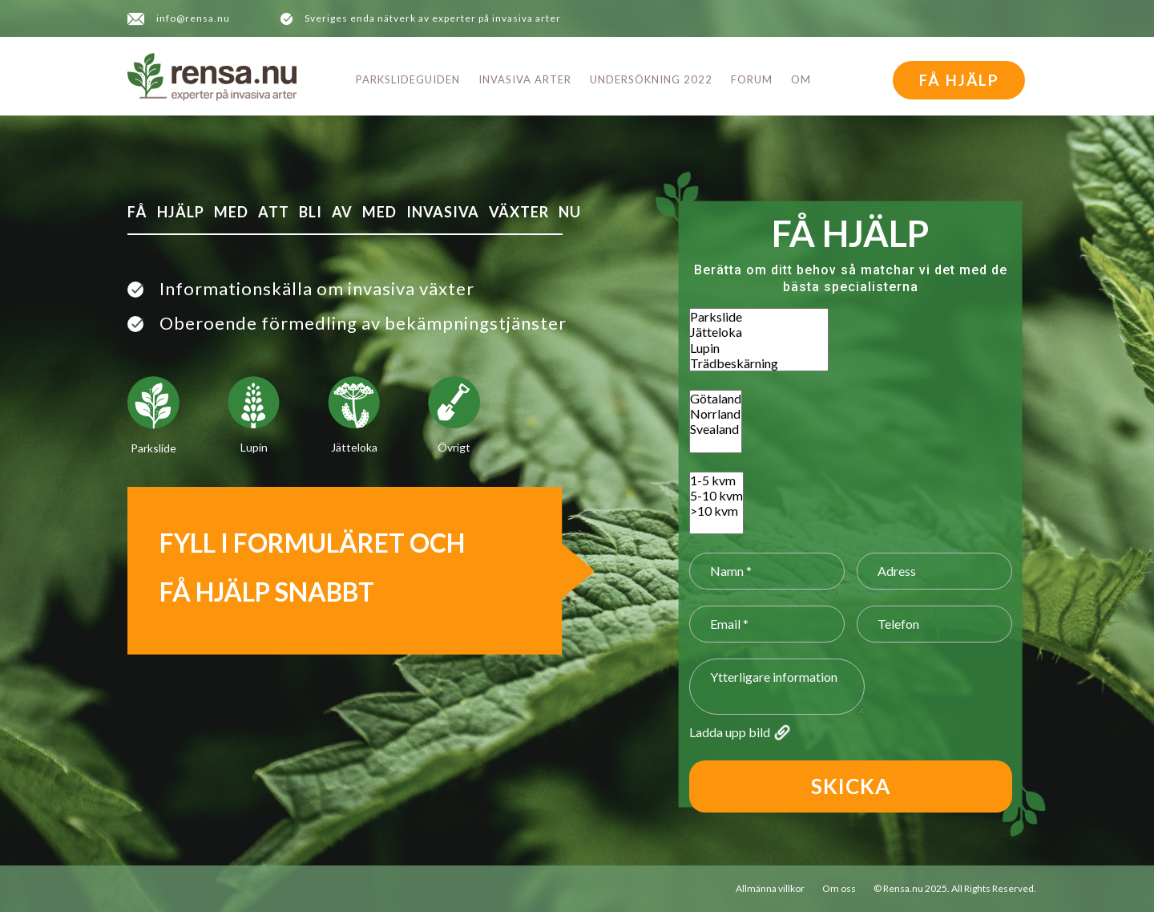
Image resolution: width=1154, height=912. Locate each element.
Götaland (715, 398)
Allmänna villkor (770, 888)
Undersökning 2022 (651, 79)
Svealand (715, 428)
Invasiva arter (524, 79)
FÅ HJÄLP (959, 80)
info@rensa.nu (193, 18)
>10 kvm (716, 510)
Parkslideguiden (408, 79)
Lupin (759, 347)
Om (801, 79)
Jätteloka (759, 331)
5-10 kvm (716, 495)
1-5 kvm (716, 480)
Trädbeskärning (759, 363)
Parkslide (759, 316)
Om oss (839, 888)
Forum (752, 79)
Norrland (715, 413)
